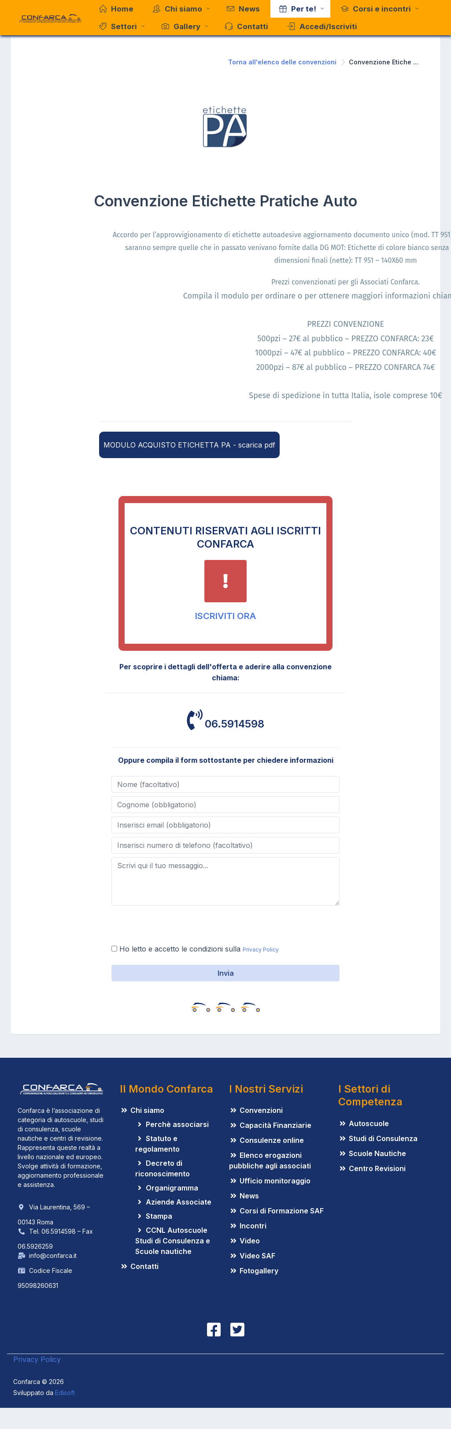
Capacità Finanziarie (270, 1125)
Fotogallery (253, 1270)
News (244, 1195)
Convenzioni (256, 1110)
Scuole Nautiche (372, 1153)
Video (244, 1240)
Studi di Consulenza (378, 1138)
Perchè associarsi (172, 1124)
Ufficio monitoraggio (270, 1180)
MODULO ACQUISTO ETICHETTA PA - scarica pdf (189, 444)
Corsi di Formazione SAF (276, 1210)
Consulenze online (266, 1140)
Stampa (153, 1216)
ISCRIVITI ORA (225, 616)
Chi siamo (142, 1110)
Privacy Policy (261, 949)
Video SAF (252, 1255)
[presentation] (178, 926)
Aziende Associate (173, 1202)
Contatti (139, 1266)
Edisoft (65, 1392)
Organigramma (166, 1187)
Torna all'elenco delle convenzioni (282, 62)
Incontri (247, 1225)
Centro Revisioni (372, 1168)
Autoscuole (363, 1123)
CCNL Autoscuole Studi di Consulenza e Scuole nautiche (172, 1241)
